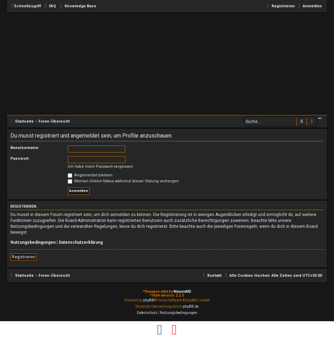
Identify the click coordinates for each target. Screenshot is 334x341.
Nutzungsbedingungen (33, 242)
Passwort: (20, 158)
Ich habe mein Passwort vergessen (100, 166)
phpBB (148, 300)
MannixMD (182, 291)
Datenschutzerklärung (81, 242)
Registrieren (23, 257)
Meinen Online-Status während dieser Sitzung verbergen (123, 181)
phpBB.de (191, 306)
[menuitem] (49, 6)
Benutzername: (24, 147)
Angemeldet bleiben (90, 175)
